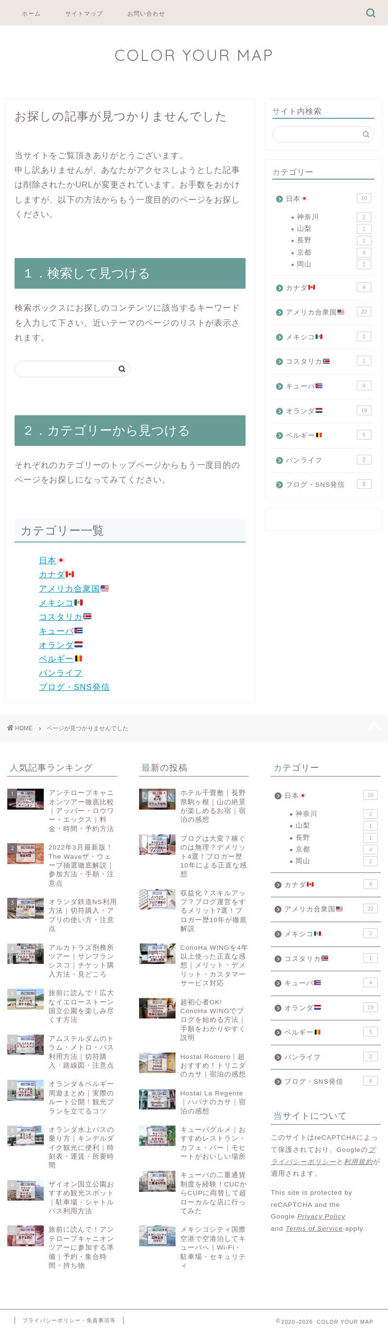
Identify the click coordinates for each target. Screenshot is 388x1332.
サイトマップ (84, 13)
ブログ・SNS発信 (74, 687)
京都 (334, 253)
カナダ (56, 574)
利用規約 (358, 1162)
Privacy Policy (322, 1216)
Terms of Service (313, 1228)
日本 (52, 560)
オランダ (61, 645)
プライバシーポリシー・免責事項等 (69, 1320)
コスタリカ (65, 617)
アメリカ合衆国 (74, 588)
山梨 (334, 229)
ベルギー (61, 659)
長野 (334, 240)
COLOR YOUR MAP (194, 55)
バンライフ (61, 673)
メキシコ (61, 603)
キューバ (61, 631)
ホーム (31, 13)
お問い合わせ (146, 13)
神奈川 (334, 217)
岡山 (334, 264)
